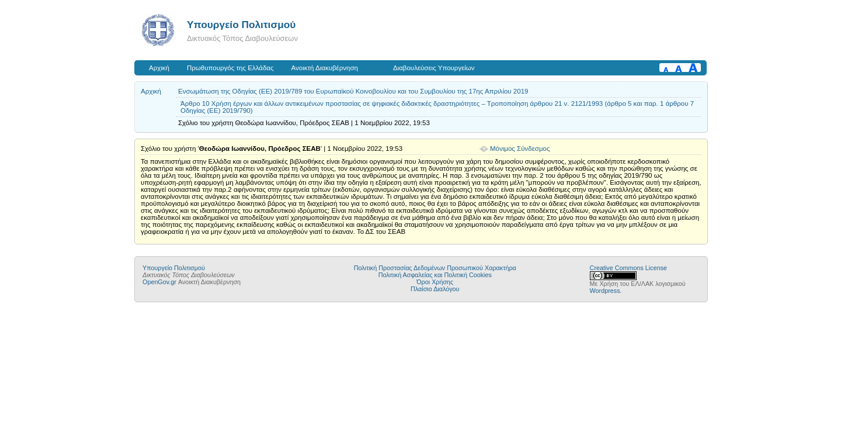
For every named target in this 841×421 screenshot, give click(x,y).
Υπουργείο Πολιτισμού (241, 24)
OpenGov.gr (159, 281)
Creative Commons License (628, 267)
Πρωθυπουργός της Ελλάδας (230, 67)
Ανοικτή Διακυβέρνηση (324, 67)
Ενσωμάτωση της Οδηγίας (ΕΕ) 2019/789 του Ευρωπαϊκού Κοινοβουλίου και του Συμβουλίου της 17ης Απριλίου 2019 (353, 91)
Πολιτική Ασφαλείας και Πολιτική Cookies (435, 274)
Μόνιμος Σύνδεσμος (520, 148)
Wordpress (605, 290)
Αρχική (159, 67)
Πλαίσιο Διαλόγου (435, 288)
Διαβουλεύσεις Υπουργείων (434, 67)
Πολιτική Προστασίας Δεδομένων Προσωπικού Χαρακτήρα (435, 267)
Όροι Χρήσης (434, 281)
